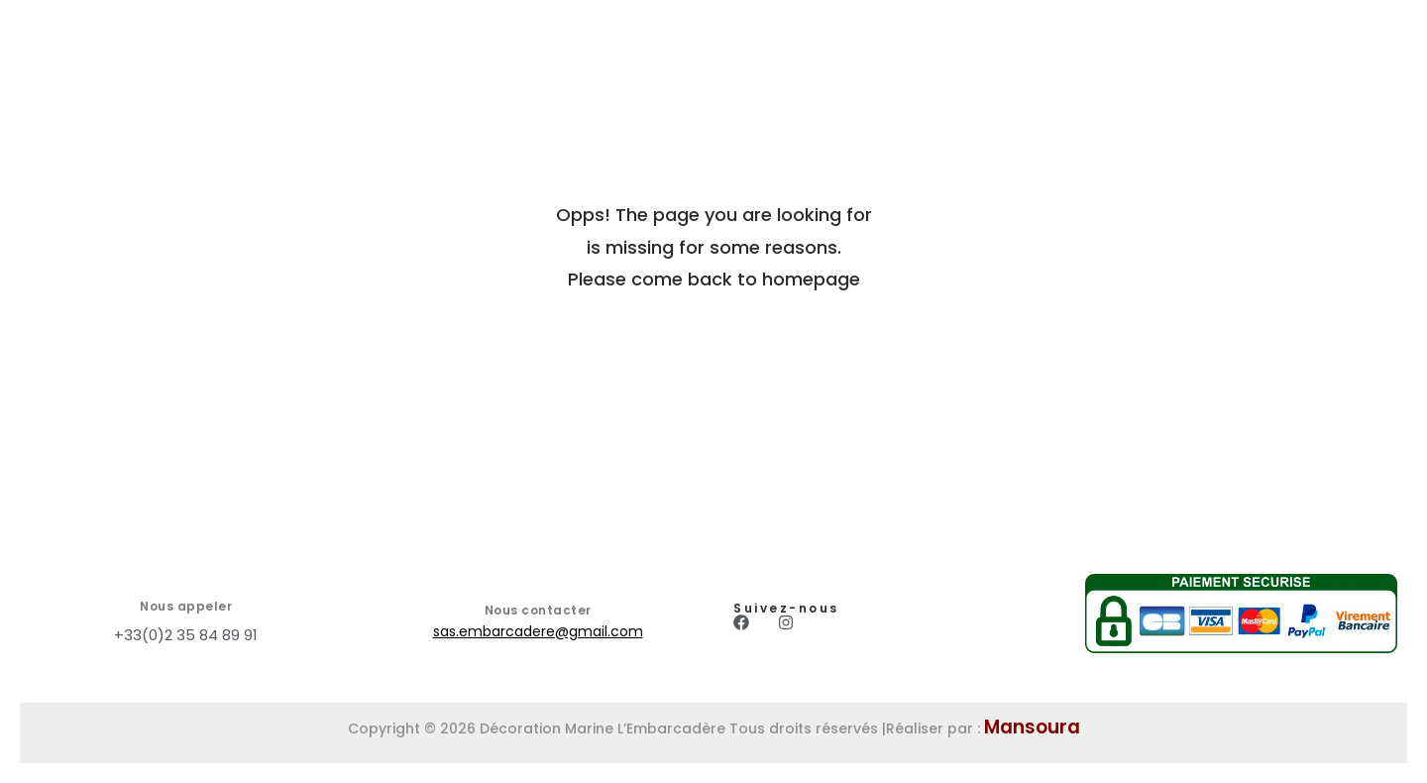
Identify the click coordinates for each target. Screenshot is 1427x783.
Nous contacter (538, 610)
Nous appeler (186, 606)
